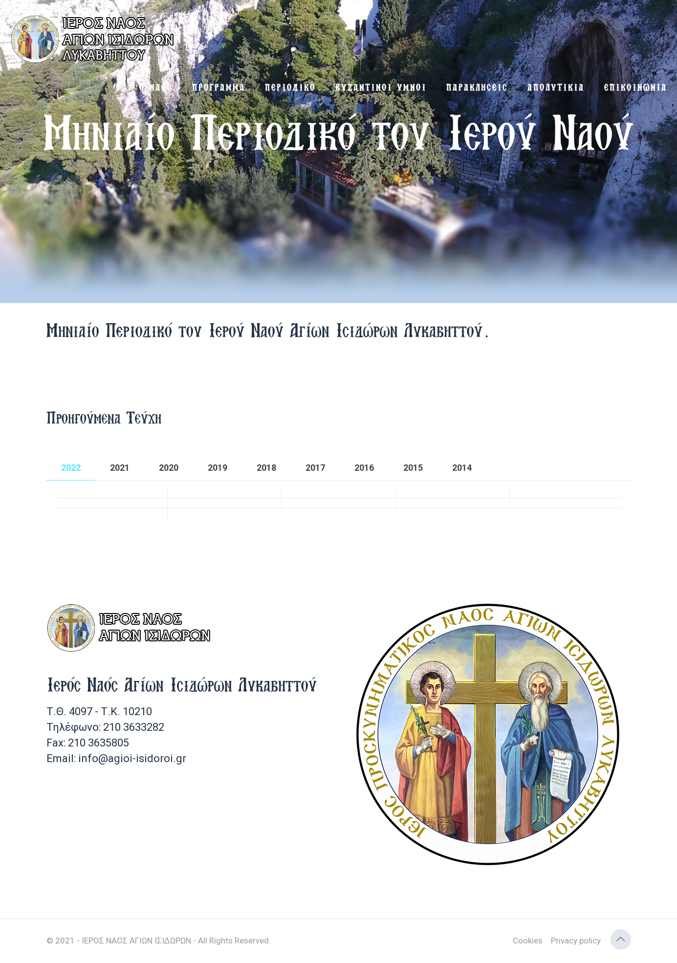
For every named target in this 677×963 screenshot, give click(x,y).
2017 (315, 467)
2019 (217, 467)
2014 (462, 467)
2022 (71, 467)
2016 (364, 467)
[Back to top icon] (621, 939)
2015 (413, 467)
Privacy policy (576, 940)
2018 (266, 467)
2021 (120, 467)
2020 (168, 467)
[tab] (70, 467)
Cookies (528, 940)
